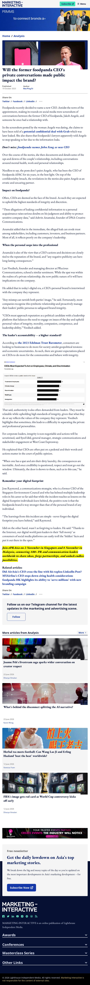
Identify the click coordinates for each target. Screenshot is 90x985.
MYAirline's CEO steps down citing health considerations (37, 576)
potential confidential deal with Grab (47, 131)
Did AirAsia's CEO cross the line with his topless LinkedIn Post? (42, 571)
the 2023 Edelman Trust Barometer (40, 343)
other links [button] (44, 962)
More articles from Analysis (45, 633)
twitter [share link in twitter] (6, 101)
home (6, 36)
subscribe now (23, 888)
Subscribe (68, 4)
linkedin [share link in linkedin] (30, 101)
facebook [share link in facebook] (18, 101)
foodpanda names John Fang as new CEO (43, 147)
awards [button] (44, 935)
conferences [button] (44, 944)
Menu (81, 3)
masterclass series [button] (44, 953)
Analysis (19, 36)
